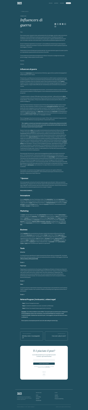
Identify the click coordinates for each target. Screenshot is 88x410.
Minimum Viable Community (38, 221)
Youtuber (27, 205)
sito (57, 320)
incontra (46, 204)
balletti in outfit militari (31, 113)
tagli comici (40, 111)
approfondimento (33, 136)
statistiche (26, 199)
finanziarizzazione (51, 202)
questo (63, 81)
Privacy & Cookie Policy (59, 398)
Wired (64, 96)
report (57, 216)
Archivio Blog (38, 396)
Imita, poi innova (28, 219)
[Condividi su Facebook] (60, 24)
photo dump (62, 214)
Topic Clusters (50, 218)
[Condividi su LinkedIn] (55, 24)
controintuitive (42, 214)
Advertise (37, 398)
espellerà (26, 233)
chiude (45, 235)
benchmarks (29, 223)
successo (47, 238)
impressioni (29, 73)
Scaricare (48, 221)
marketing (34, 216)
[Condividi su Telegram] (63, 24)
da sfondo (54, 111)
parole (32, 240)
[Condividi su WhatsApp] (65, 24)
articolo (33, 132)
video (31, 130)
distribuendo (31, 164)
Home (37, 395)
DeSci (23, 205)
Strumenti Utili (38, 400)
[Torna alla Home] (19, 393)
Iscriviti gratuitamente (44, 363)
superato (63, 236)
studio (30, 202)
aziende (26, 218)
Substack (56, 396)
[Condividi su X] (58, 24)
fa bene (42, 216)
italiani (27, 240)
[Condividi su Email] (55, 27)
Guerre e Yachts (58, 238)
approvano (61, 235)
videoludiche (50, 199)
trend (59, 218)
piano (26, 243)
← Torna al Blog (24, 11)
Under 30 (32, 241)
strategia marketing (46, 223)
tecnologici (61, 199)
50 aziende (56, 240)
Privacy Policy (48, 366)
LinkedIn (56, 395)
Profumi (32, 204)
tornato (23, 214)
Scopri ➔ (22, 262)
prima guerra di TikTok (52, 106)
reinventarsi (29, 235)
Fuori (37, 238)
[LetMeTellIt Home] (19, 3)
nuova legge (52, 156)
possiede (52, 241)
